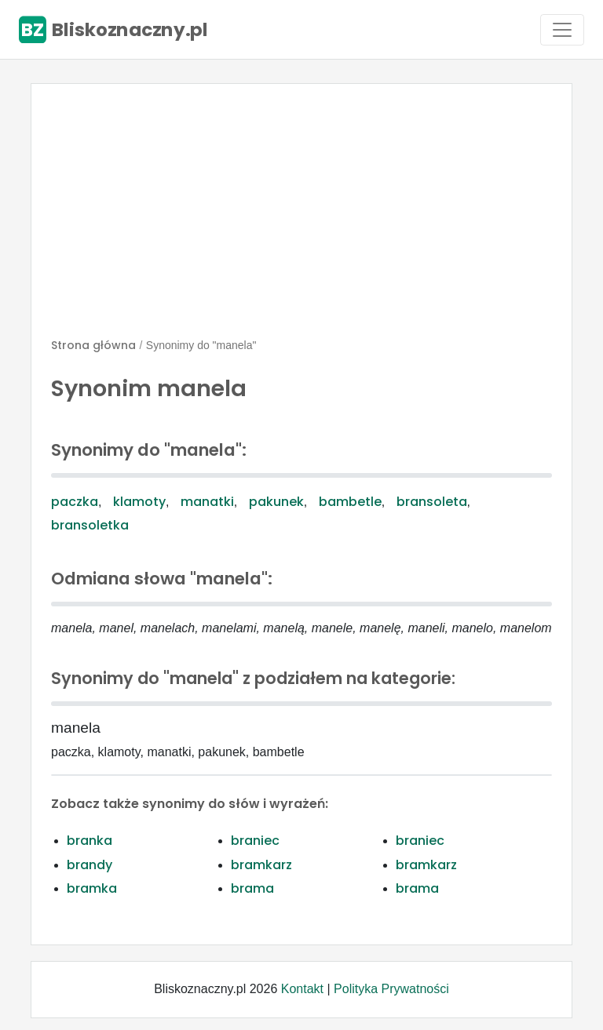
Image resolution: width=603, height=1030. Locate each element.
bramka (92, 888)
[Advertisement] (301, 217)
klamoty (139, 502)
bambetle (350, 502)
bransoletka (90, 525)
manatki (207, 502)
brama (252, 888)
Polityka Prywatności (391, 988)
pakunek (276, 502)
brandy (89, 865)
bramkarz (261, 865)
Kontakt (302, 988)
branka (89, 841)
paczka (74, 502)
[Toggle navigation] (562, 29)
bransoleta (432, 502)
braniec (255, 841)
